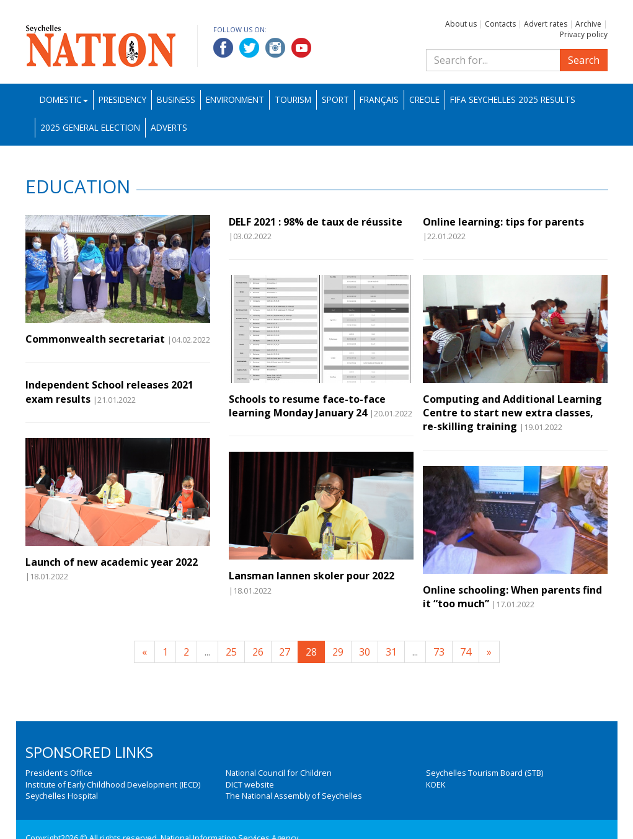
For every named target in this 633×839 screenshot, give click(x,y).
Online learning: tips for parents (503, 222)
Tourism (293, 99)
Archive (588, 24)
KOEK (435, 784)
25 (231, 652)
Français (379, 99)
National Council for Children (279, 772)
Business (176, 99)
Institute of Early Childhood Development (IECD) (112, 784)
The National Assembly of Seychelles (294, 795)
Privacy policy (584, 34)
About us (461, 24)
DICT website (250, 784)
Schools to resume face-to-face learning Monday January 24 (307, 406)
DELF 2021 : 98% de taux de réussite (315, 222)
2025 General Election (90, 127)
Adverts (169, 127)
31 (391, 652)
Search (584, 60)
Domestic (64, 99)
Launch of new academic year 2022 (111, 562)
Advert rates (545, 24)
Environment (235, 99)
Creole (424, 99)
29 (337, 652)
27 (284, 652)
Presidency (122, 99)
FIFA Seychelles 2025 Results (512, 99)
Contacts (500, 24)
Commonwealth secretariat (95, 339)
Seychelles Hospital (61, 795)
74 (465, 652)
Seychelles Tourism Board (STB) (484, 772)
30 (364, 652)
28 (311, 652)
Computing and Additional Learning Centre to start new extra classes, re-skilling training (512, 413)
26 (257, 652)
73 (439, 652)
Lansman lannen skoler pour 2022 (311, 575)
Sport (335, 99)
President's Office (58, 772)
